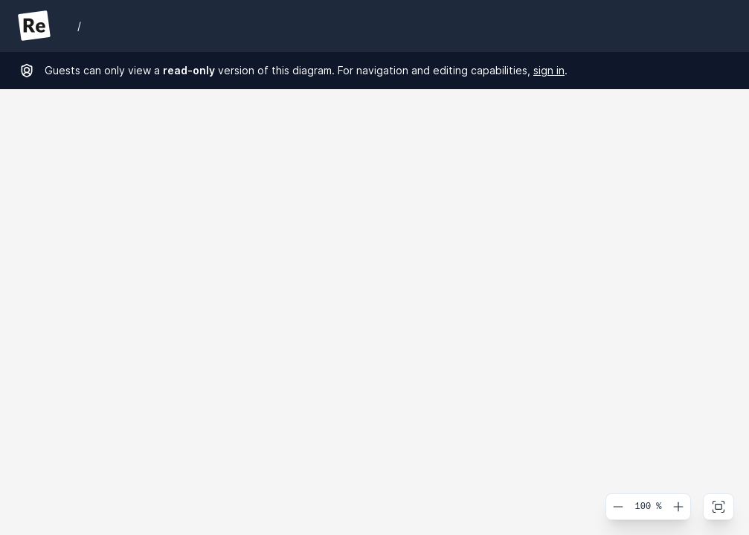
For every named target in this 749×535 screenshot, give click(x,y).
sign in (549, 70)
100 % (647, 507)
